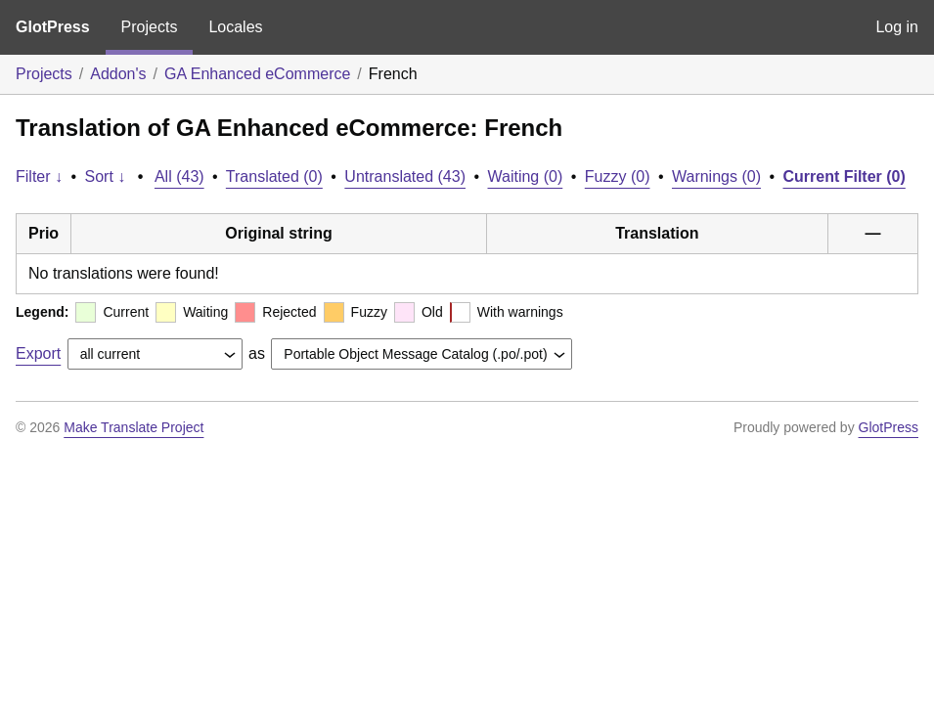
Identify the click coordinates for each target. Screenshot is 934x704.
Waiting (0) (525, 176)
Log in (896, 27)
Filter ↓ (39, 176)
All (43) (179, 176)
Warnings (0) (716, 176)
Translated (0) (274, 176)
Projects (149, 27)
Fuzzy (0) (617, 176)
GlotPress (53, 27)
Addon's (118, 74)
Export (38, 353)
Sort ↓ (105, 176)
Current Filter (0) (843, 176)
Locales (235, 27)
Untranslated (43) (405, 176)
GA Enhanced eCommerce (257, 74)
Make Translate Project (133, 427)
